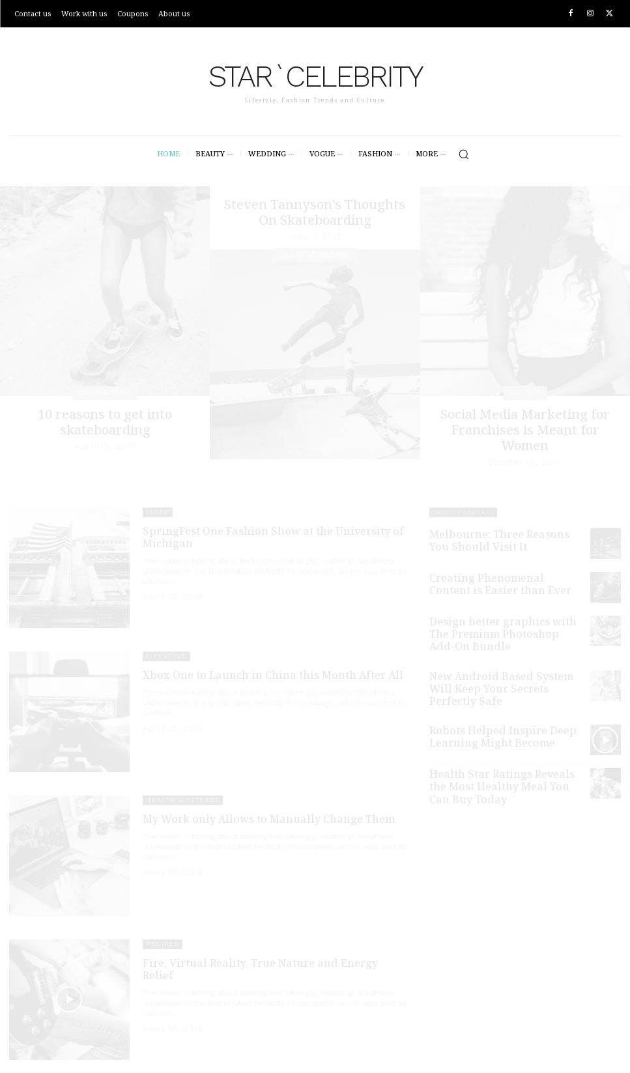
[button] (464, 154)
